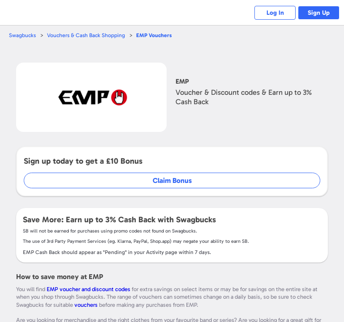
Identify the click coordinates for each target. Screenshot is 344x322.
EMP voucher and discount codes (88, 289)
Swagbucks (23, 35)
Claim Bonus (172, 180)
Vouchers (157, 35)
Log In (270, 13)
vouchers (86, 304)
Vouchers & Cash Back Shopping (88, 35)
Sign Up (317, 13)
